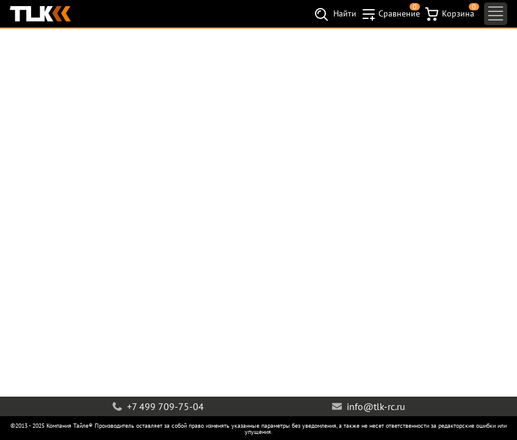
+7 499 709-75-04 (158, 406)
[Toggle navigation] (495, 13)
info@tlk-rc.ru (368, 406)
